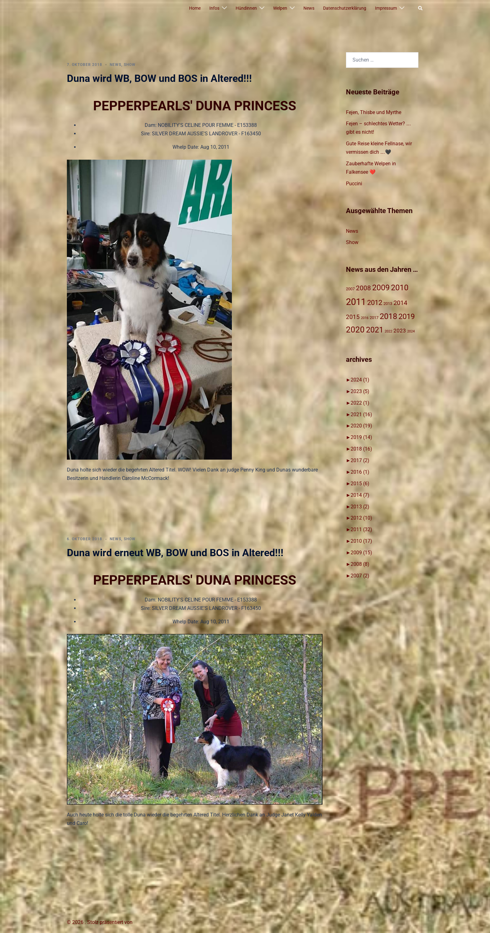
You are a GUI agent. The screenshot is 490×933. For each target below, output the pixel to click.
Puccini (354, 184)
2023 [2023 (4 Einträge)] (399, 330)
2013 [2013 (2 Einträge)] (387, 303)
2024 (360, 380)
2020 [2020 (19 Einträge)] (355, 329)
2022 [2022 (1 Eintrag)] (388, 331)
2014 (360, 495)
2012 (361, 518)
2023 (360, 391)
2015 (360, 483)
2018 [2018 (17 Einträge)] (388, 316)
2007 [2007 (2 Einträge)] (350, 289)
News (308, 8)
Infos (214, 8)
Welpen (280, 8)
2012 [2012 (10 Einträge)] (374, 303)
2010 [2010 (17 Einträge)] (399, 287)
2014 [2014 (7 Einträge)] (400, 303)
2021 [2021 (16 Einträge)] (374, 329)
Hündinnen (246, 8)
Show (130, 64)
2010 (361, 541)
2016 (360, 472)
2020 (361, 426)
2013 (360, 507)
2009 (361, 553)
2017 (360, 460)
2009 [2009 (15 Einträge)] (381, 287)
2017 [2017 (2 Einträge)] (374, 317)
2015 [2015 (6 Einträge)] (353, 317)
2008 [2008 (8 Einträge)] (363, 288)
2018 (361, 449)
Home (195, 8)
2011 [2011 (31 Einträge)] (356, 302)
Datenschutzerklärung (344, 8)
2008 (360, 564)
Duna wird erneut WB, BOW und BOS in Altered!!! (175, 553)
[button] (420, 8)
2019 (361, 437)
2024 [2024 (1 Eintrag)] (411, 331)
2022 (360, 403)
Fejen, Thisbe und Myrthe (373, 112)
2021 (361, 414)
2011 (361, 529)
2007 (360, 576)
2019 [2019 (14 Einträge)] (406, 316)
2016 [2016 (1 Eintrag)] (364, 318)
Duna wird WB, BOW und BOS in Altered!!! (159, 78)
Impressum (386, 8)
